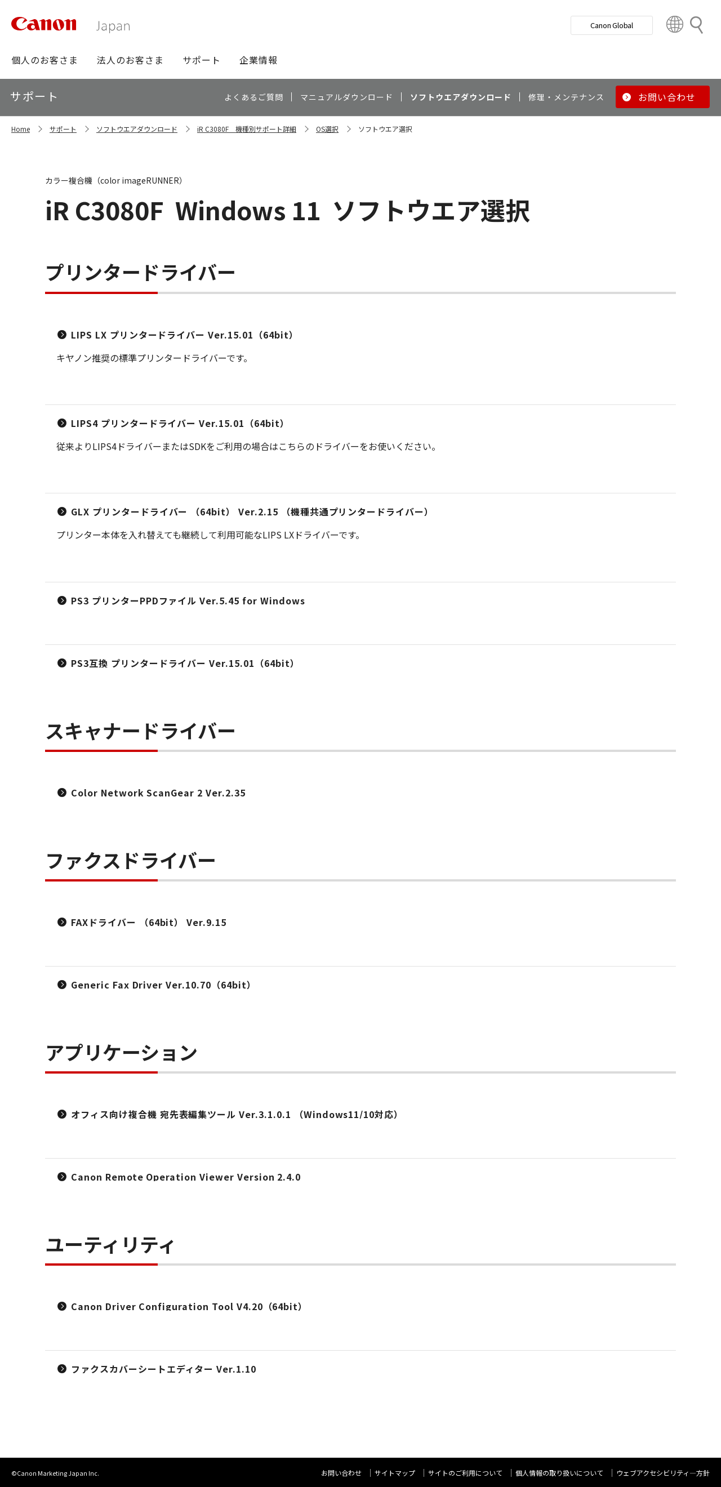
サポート (63, 128)
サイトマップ (395, 1472)
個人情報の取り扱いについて (559, 1472)
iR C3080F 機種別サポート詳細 (246, 128)
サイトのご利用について (465, 1472)
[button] (44, 59)
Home (20, 128)
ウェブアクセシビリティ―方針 (663, 1472)
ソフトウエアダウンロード (136, 128)
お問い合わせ (341, 1472)
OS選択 (327, 128)
